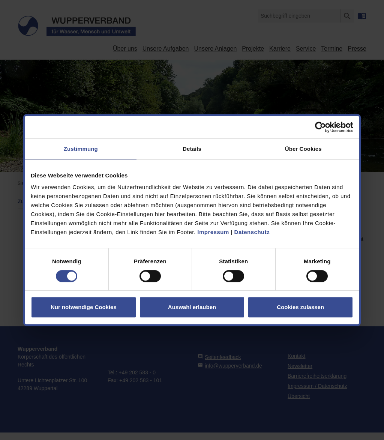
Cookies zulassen (300, 307)
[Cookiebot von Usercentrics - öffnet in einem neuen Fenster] (320, 127)
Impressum (213, 232)
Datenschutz (252, 232)
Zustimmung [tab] (81, 149)
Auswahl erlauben (192, 307)
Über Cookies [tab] (303, 149)
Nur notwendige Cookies (84, 307)
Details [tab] (192, 149)
